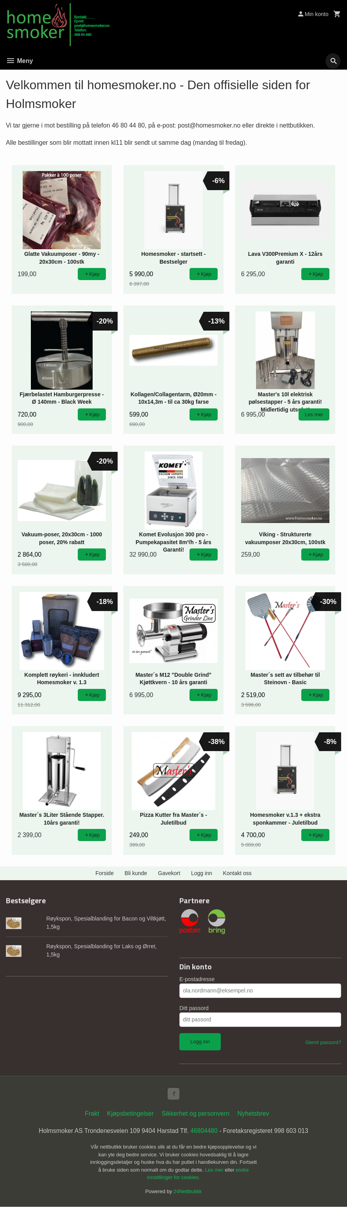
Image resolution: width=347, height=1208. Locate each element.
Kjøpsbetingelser (130, 1114)
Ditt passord (194, 1008)
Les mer (215, 1171)
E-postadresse (197, 979)
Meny (19, 61)
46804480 (204, 1131)
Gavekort (169, 873)
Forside (104, 873)
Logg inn (201, 873)
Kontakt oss (237, 873)
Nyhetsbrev (253, 1114)
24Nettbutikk (188, 1192)
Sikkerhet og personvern (195, 1114)
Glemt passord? (323, 1042)
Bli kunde (136, 873)
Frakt (92, 1114)
